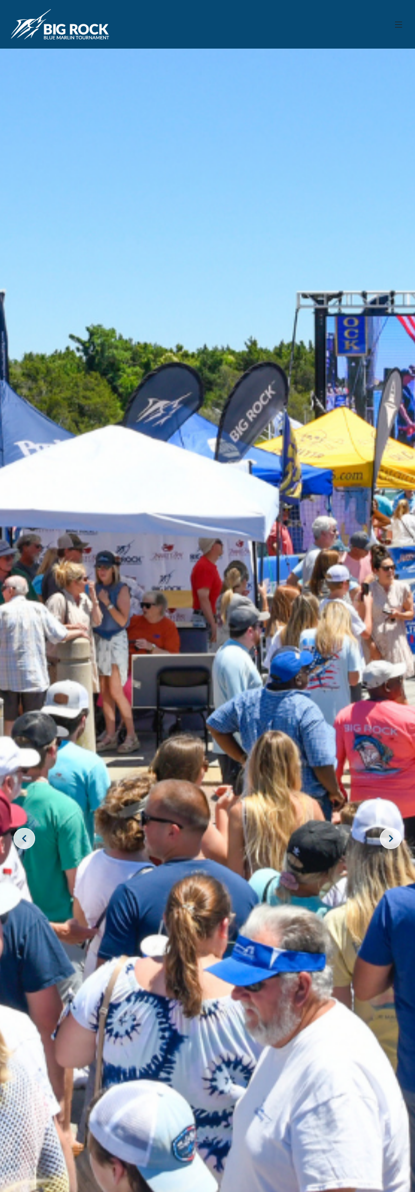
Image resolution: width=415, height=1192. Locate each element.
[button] (399, 24)
